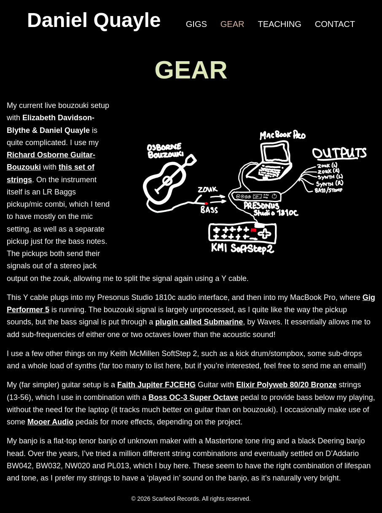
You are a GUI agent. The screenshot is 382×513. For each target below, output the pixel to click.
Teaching (279, 24)
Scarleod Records (175, 498)
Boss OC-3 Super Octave (193, 397)
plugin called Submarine (199, 322)
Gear (233, 24)
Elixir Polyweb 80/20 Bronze (286, 385)
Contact (335, 24)
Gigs (196, 24)
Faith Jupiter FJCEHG (156, 385)
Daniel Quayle (94, 20)
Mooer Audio (50, 422)
